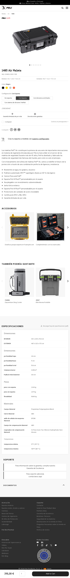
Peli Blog (5, 556)
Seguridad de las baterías (46, 519)
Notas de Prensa (7, 513)
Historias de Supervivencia (11, 542)
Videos (4, 545)
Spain (47, 568)
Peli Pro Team (7, 548)
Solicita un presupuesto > (59, 121)
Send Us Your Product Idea (46, 508)
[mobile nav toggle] (67, 7)
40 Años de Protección (10, 519)
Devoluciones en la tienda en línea (49, 522)
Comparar (8, 122)
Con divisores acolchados (41, 98)
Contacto (40, 505)
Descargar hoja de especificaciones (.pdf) (54, 326)
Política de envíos (43, 530)
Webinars (5, 553)
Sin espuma (8, 98)
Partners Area (42, 511)
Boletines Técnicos (43, 516)
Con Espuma (23, 98)
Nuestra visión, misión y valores (13, 508)
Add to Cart (50, 573)
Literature (5, 551)
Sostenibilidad (7, 522)
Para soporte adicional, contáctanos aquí (35, 475)
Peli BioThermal (8, 530)
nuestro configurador (40, 138)
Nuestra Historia (7, 505)
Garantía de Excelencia (45, 513)
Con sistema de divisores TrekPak (15, 102)
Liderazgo (5, 524)
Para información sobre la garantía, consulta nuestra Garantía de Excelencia (35, 467)
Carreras (5, 511)
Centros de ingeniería (9, 516)
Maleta (4, 14)
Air (8, 14)
